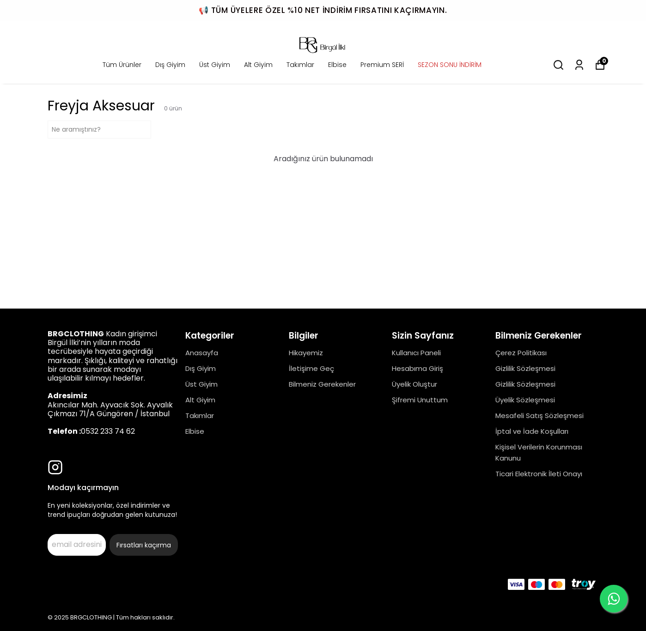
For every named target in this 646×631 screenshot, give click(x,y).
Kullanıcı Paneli (416, 353)
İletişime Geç (311, 368)
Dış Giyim (170, 64)
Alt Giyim (258, 64)
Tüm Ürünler (122, 64)
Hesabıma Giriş (417, 368)
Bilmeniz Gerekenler (322, 384)
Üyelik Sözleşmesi (525, 400)
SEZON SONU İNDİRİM (449, 64)
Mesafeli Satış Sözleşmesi (539, 415)
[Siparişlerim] (579, 65)
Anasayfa (201, 353)
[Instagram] (55, 467)
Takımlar (300, 64)
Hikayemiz (306, 353)
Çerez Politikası (521, 353)
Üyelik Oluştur (414, 384)
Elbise (337, 64)
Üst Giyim (214, 64)
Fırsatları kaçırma (143, 545)
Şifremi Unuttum (420, 400)
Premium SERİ (382, 64)
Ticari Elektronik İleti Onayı (538, 474)
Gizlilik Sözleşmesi (525, 368)
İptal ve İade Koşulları (531, 431)
